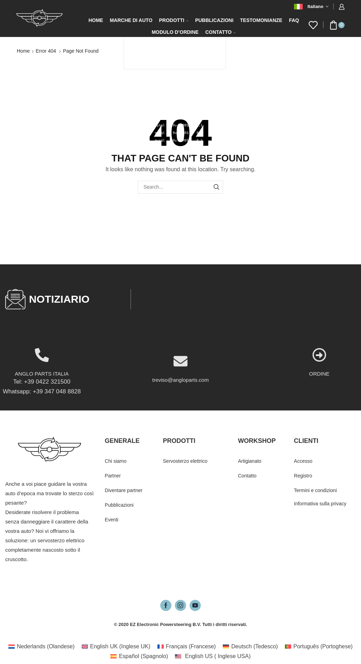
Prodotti (174, 20)
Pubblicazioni (214, 20)
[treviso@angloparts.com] (180, 389)
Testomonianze (261, 20)
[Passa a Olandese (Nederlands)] (41, 646)
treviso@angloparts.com (180, 408)
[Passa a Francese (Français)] (187, 646)
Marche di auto (131, 20)
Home (95, 20)
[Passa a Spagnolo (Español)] (139, 656)
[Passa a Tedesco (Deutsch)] (250, 646)
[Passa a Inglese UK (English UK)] (116, 646)
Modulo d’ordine (175, 32)
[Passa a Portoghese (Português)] (318, 646)
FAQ (294, 20)
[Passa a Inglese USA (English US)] (212, 656)
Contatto (220, 32)
